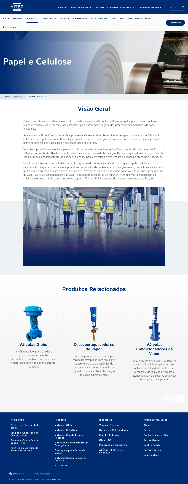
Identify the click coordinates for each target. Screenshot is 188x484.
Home (7, 96)
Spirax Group (152, 440)
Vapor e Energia (109, 425)
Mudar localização (42, 473)
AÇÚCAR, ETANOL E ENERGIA (111, 451)
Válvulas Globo (33, 344)
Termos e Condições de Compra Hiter (25, 434)
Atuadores (61, 465)
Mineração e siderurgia (113, 444)
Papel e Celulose (109, 435)
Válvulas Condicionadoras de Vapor (71, 459)
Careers (148, 430)
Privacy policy (152, 449)
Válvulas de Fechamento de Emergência (71, 444)
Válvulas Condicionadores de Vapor (154, 349)
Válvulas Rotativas (66, 430)
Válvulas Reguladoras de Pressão (70, 436)
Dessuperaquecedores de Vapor (94, 347)
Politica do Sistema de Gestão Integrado (24, 449)
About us (149, 425)
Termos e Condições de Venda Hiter (25, 441)
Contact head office (156, 435)
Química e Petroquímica (114, 430)
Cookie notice (152, 444)
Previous (168, 398)
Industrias (19, 96)
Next (179, 398)
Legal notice (151, 454)
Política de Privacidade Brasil (25, 426)
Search (183, 7)
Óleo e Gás (106, 440)
